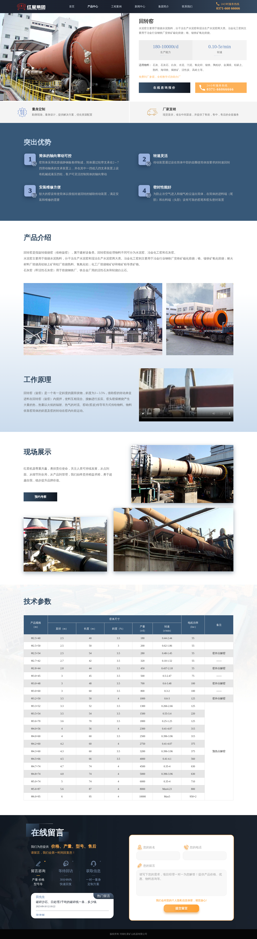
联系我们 (187, 6)
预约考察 (40, 496)
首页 (71, 6)
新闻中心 (140, 6)
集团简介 (163, 6)
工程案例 (116, 6)
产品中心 (93, 6)
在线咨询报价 (164, 87)
